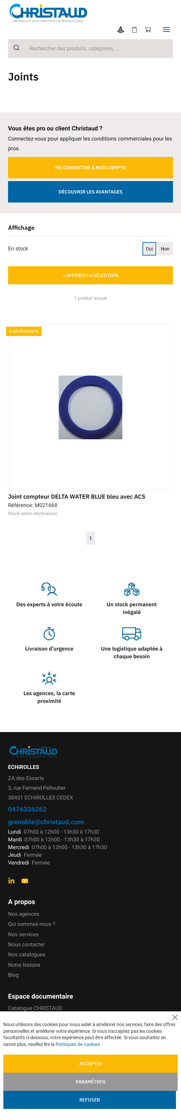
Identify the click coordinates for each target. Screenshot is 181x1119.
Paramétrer (90, 1082)
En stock (18, 248)
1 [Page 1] (90, 538)
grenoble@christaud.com (46, 821)
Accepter (90, 1064)
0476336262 (27, 809)
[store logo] (77, 13)
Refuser (89, 1100)
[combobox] (90, 48)
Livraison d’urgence (49, 649)
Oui (149, 248)
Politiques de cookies (78, 1044)
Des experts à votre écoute (49, 604)
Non (165, 248)
